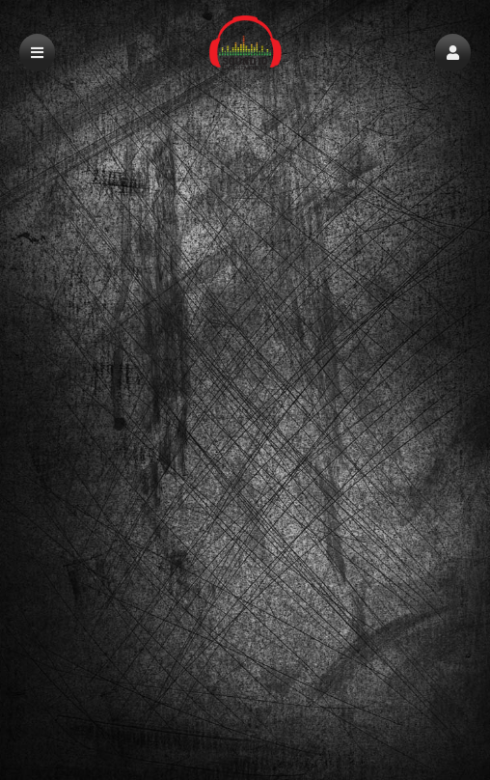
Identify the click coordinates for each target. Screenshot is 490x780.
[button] (453, 52)
